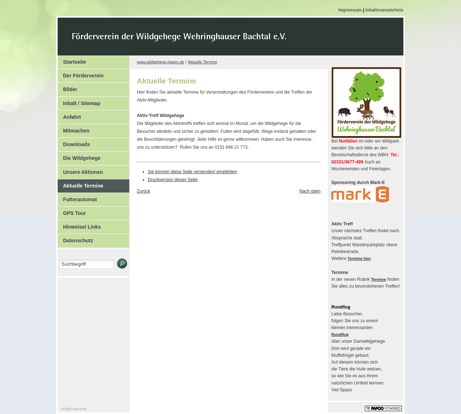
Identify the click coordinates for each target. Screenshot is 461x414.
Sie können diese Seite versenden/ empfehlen (192, 171)
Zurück (143, 191)
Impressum (351, 10)
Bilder (67, 87)
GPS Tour (72, 211)
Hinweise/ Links (79, 225)
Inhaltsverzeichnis (384, 10)
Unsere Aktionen (80, 170)
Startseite (72, 60)
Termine (378, 279)
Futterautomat (77, 197)
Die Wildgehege (79, 156)
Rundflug (340, 334)
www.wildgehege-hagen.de (160, 62)
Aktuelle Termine (80, 184)
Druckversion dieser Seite (173, 179)
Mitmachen (73, 129)
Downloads (74, 142)
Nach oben (310, 191)
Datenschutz (75, 238)
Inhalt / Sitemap (79, 101)
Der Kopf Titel (240, 41)
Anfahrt (69, 115)
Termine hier (359, 258)
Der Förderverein (81, 73)
